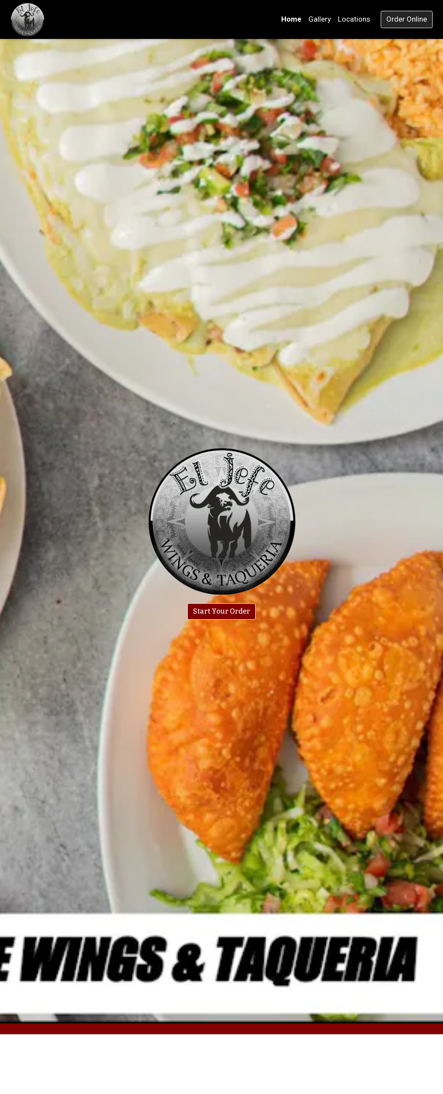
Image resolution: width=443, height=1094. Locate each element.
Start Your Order (221, 611)
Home (291, 19)
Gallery (319, 19)
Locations (354, 19)
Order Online (406, 19)
